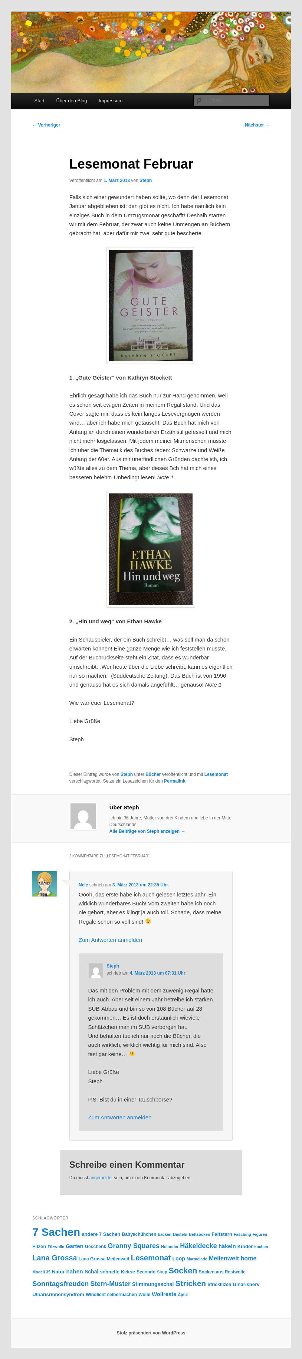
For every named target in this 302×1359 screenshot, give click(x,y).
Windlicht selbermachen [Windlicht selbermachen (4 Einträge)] (111, 1294)
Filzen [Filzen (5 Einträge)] (39, 1246)
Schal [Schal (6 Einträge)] (91, 1272)
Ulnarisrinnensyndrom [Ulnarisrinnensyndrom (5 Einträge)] (58, 1294)
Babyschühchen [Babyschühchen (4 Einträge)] (139, 1234)
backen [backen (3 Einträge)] (164, 1234)
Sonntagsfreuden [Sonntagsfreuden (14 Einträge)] (60, 1284)
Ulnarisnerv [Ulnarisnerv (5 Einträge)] (246, 1284)
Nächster (257, 125)
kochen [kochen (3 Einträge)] (261, 1246)
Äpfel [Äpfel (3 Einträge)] (183, 1294)
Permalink (174, 781)
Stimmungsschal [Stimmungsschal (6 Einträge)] (153, 1284)
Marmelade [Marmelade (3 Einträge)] (197, 1259)
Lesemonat (216, 774)
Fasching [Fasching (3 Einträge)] (242, 1234)
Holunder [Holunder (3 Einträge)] (169, 1246)
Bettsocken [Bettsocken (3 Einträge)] (199, 1234)
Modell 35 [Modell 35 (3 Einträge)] (41, 1272)
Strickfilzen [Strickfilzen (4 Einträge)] (219, 1284)
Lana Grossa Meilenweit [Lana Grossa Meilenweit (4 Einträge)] (104, 1259)
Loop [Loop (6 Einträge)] (179, 1259)
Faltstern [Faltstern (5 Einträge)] (222, 1234)
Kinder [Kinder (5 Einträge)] (245, 1246)
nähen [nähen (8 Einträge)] (74, 1271)
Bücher (153, 774)
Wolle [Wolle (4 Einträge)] (144, 1294)
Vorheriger (46, 125)
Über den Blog (71, 100)
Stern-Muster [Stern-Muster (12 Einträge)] (111, 1284)
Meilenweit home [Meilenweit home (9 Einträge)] (233, 1258)
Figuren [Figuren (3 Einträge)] (260, 1234)
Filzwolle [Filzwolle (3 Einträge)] (56, 1246)
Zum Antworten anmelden (110, 940)
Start (39, 100)
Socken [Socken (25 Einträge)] (183, 1270)
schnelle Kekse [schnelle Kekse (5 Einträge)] (117, 1272)
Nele (83, 885)
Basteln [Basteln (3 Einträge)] (180, 1234)
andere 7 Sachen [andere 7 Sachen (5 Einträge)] (101, 1234)
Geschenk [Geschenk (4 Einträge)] (95, 1246)
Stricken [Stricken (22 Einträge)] (190, 1283)
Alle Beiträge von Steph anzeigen (147, 831)
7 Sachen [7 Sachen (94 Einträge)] (56, 1232)
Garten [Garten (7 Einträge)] (74, 1246)
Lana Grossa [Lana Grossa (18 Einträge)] (54, 1258)
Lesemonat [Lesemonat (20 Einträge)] (151, 1258)
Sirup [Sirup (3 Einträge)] (162, 1272)
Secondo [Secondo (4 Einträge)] (146, 1272)
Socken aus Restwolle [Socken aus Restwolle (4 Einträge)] (222, 1272)
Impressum (110, 100)
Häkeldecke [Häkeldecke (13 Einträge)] (198, 1246)
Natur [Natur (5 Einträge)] (58, 1272)
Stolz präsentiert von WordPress (150, 1333)
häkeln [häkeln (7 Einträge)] (227, 1246)
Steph (145, 180)
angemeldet (101, 1177)
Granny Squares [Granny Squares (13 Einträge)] (134, 1246)
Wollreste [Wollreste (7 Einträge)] (164, 1294)
